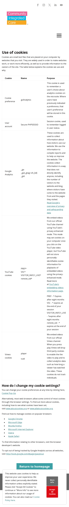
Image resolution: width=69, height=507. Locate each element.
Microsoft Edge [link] (15, 422)
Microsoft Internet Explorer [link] (20, 429)
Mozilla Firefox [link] (15, 425)
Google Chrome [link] (15, 419)
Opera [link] (11, 432)
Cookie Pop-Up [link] (9, 393)
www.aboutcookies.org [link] (16, 408)
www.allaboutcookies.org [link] (41, 408)
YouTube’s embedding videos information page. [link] (55, 287)
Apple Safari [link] (13, 436)
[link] (17, 26)
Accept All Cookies (52, 492)
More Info (52, 481)
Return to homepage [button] (34, 466)
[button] (37, 5)
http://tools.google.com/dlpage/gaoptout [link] (25, 454)
